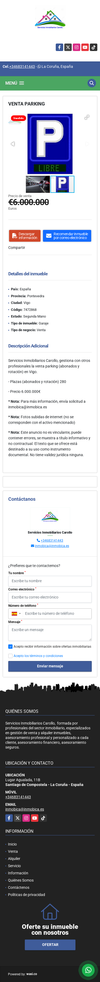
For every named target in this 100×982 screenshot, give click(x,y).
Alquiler (14, 858)
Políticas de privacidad (26, 895)
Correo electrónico (22, 589)
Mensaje (15, 622)
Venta (13, 851)
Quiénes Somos (21, 880)
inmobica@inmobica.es (52, 546)
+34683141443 (22, 66)
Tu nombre (17, 573)
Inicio (12, 844)
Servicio (14, 866)
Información (18, 873)
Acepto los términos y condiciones (38, 656)
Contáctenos (18, 887)
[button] (87, 117)
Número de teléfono (23, 605)
